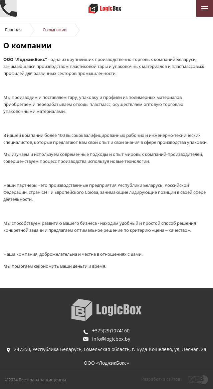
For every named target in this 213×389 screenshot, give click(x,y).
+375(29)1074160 (111, 330)
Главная (13, 30)
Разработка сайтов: (161, 379)
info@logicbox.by (111, 339)
